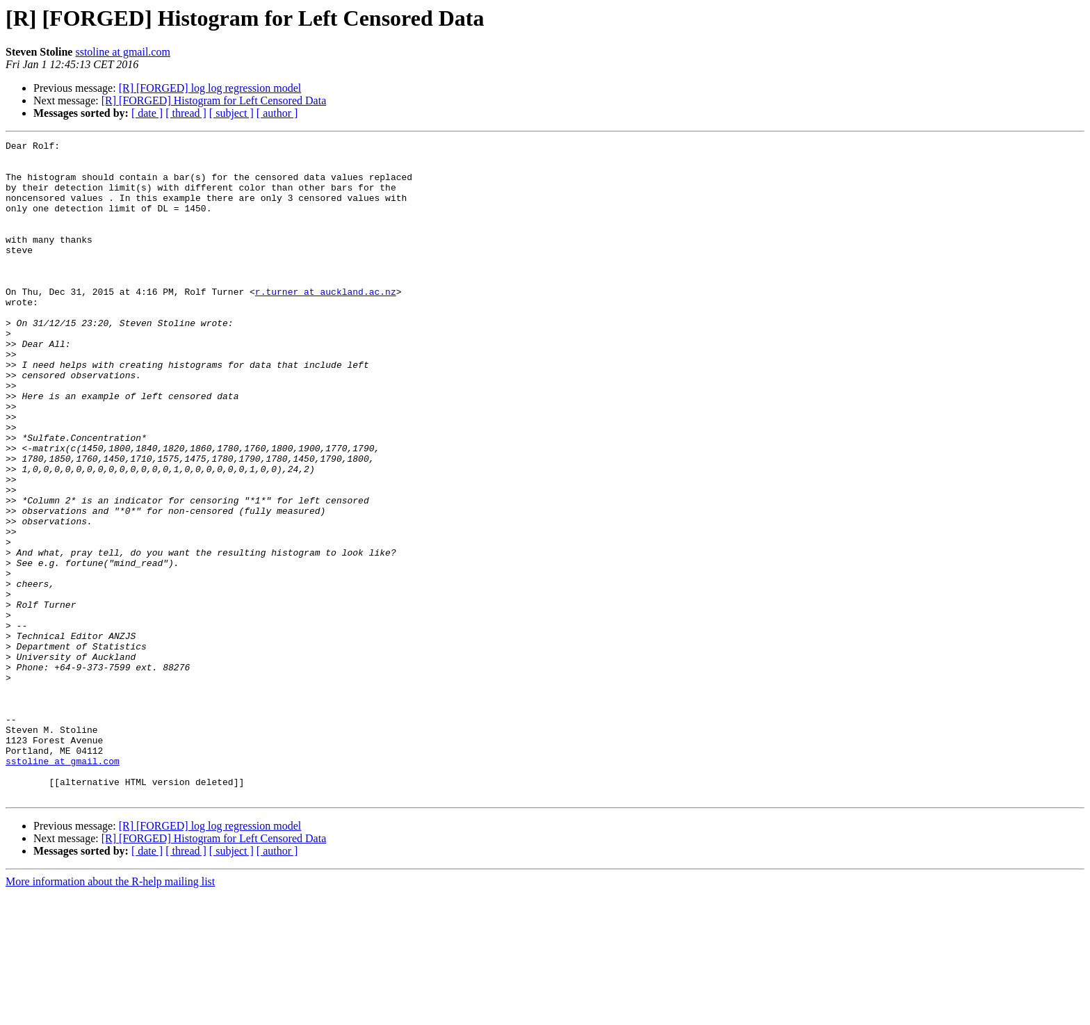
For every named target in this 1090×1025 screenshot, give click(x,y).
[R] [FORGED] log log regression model (210, 88)
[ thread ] (185, 113)
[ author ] (277, 113)
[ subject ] (231, 113)
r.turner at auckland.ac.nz (325, 322)
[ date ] (147, 113)
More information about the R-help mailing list (110, 1013)
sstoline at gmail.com (122, 52)
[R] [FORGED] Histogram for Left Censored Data (213, 100)
